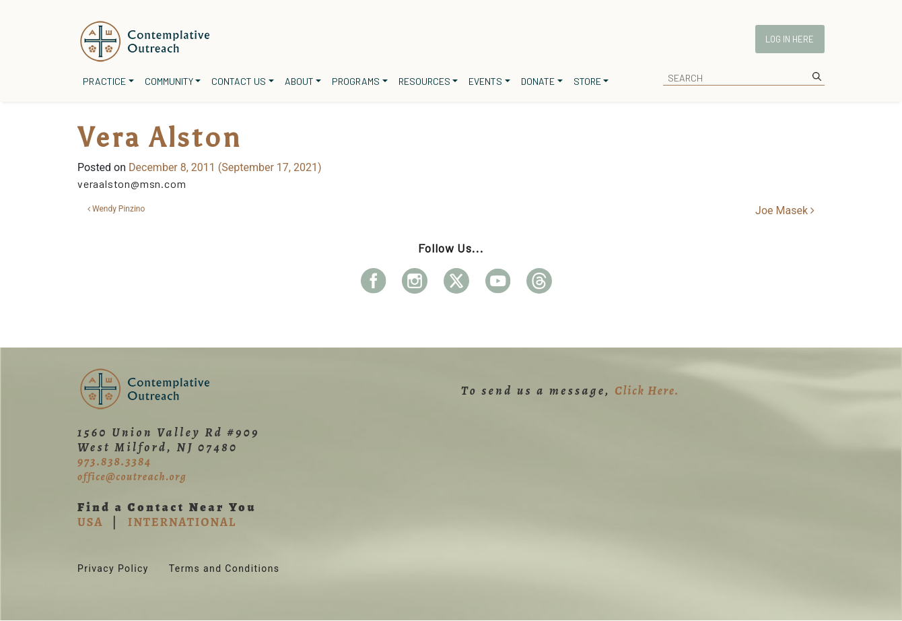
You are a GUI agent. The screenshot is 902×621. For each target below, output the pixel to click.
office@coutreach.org (131, 476)
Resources (424, 81)
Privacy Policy (113, 568)
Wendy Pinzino (116, 209)
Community (169, 81)
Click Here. (647, 391)
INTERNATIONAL (182, 522)
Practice (104, 81)
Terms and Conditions (224, 568)
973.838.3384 (114, 461)
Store (587, 81)
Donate (538, 81)
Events (485, 81)
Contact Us (238, 81)
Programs (356, 81)
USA (90, 522)
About (299, 81)
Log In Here (789, 39)
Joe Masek (784, 210)
